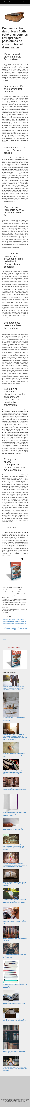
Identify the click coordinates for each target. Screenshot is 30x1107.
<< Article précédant (9, 628)
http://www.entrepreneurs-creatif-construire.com (14, 621)
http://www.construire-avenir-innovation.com (13, 619)
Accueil (4, 639)
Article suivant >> (20, 629)
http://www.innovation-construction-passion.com (14, 623)
